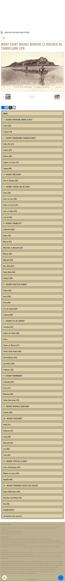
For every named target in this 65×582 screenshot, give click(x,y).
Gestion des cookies (32, 579)
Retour (32, 96)
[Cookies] (4, 577)
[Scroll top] (60, 577)
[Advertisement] (32, 14)
